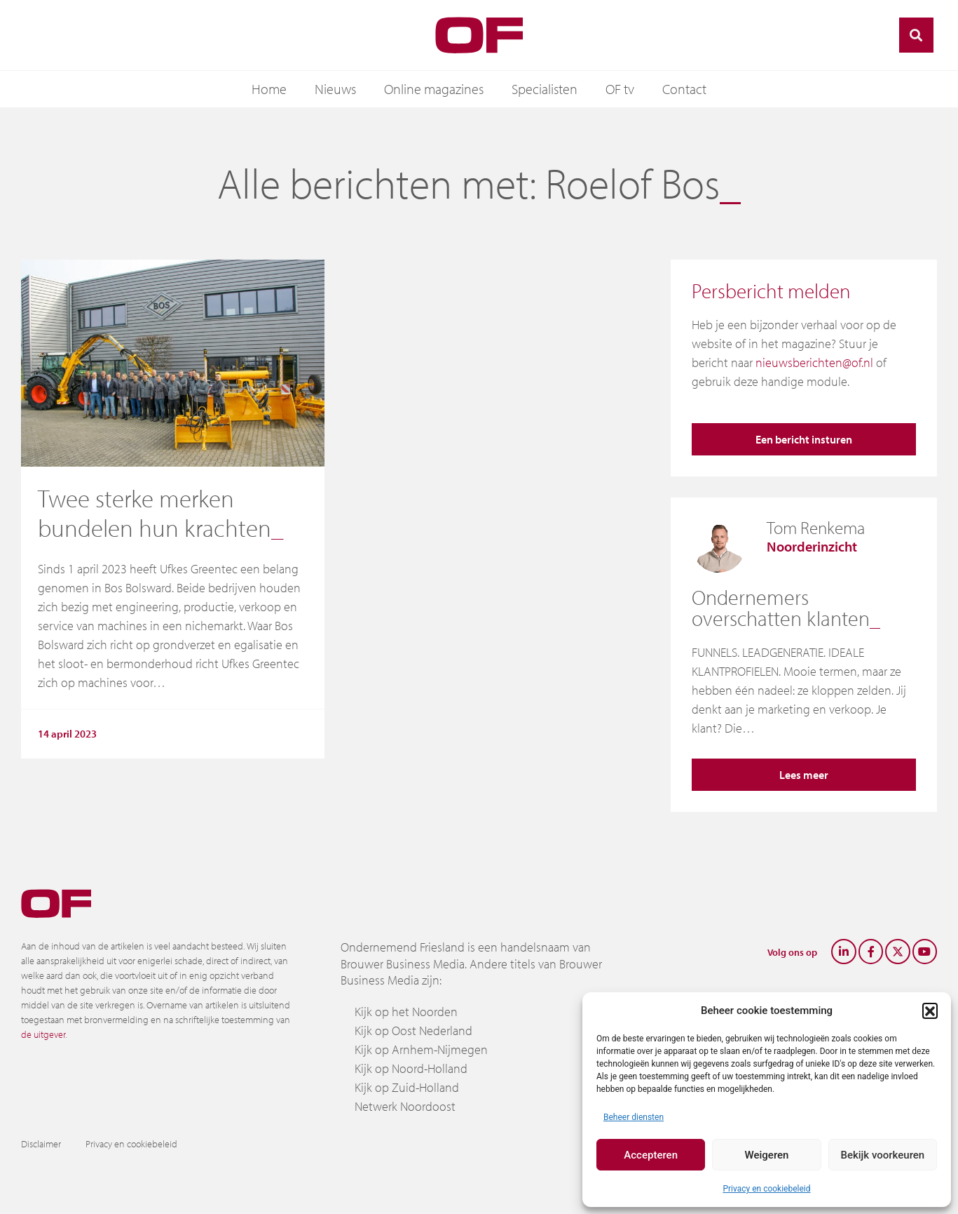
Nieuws (335, 89)
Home (269, 89)
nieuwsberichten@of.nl (814, 362)
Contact (684, 89)
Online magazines (434, 89)
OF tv (619, 89)
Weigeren (767, 1155)
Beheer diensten (633, 1117)
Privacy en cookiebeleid (766, 1189)
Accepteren (651, 1155)
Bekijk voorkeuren (882, 1155)
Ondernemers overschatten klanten (781, 608)
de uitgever (43, 1034)
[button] (930, 1010)
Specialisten (544, 89)
